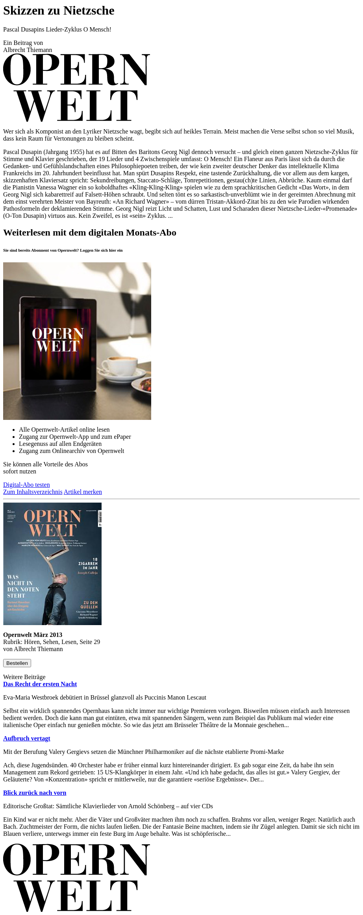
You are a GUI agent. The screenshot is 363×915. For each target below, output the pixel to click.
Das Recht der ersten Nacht (40, 684)
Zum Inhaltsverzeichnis (33, 491)
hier (112, 250)
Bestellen (17, 663)
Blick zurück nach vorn (34, 792)
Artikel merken (83, 491)
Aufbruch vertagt (26, 738)
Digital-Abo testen (26, 484)
